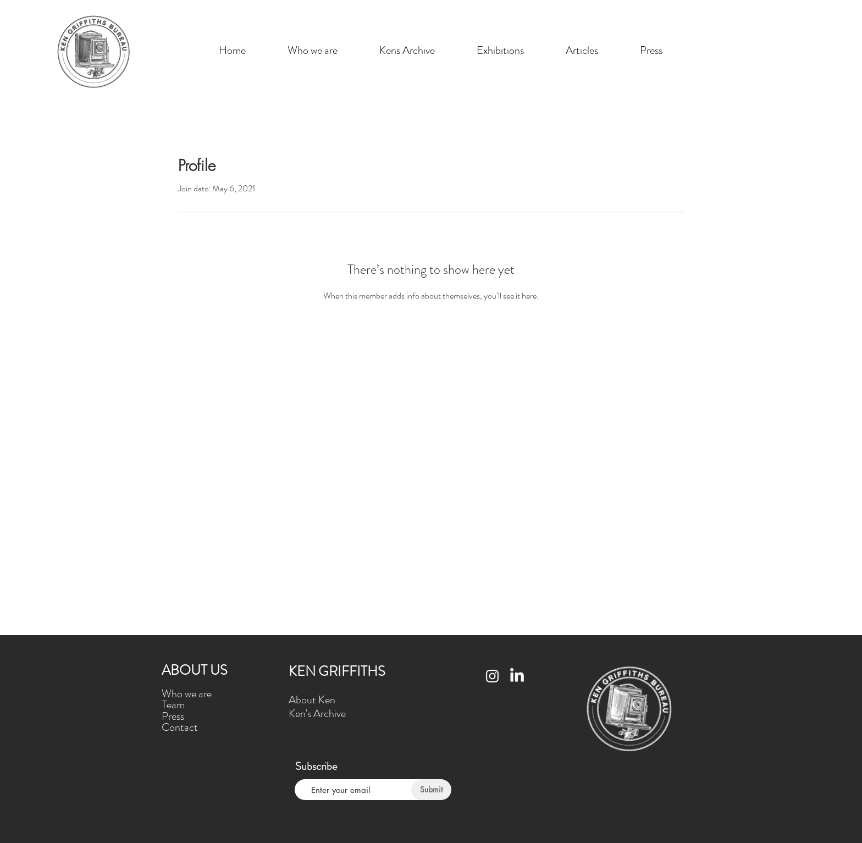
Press (173, 716)
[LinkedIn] (517, 676)
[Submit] (431, 789)
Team (173, 705)
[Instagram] (492, 676)
